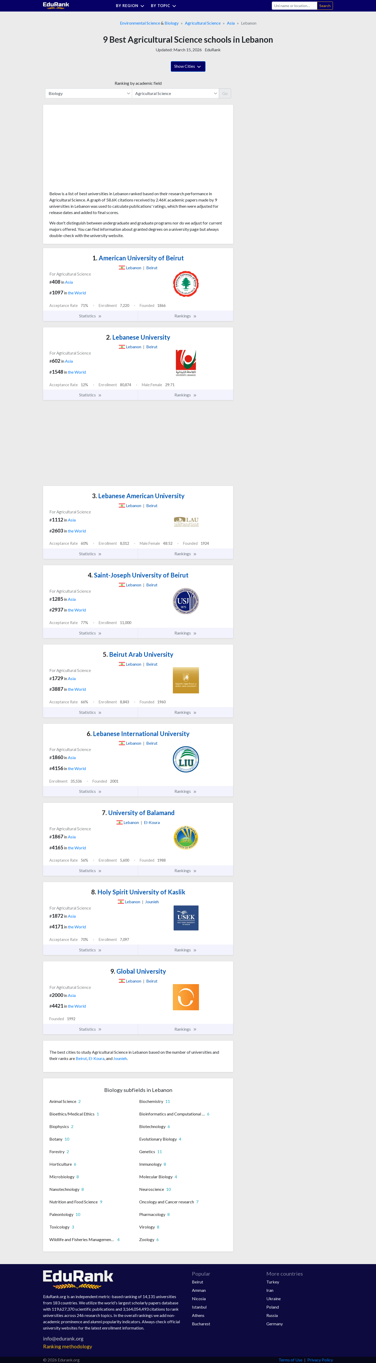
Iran (269, 1290)
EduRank (213, 49)
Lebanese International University (138, 733)
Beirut (81, 1058)
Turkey (272, 1281)
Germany (274, 1323)
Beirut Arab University (138, 654)
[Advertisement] (88, 149)
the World (77, 292)
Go (225, 93)
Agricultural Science (203, 22)
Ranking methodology (67, 1346)
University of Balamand (138, 812)
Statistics (90, 315)
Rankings (185, 315)
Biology (171, 22)
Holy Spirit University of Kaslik (138, 892)
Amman (199, 1290)
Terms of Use (290, 1359)
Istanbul (199, 1306)
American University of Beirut (138, 258)
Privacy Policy (320, 1359)
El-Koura (96, 1058)
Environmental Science (140, 22)
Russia (272, 1315)
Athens (198, 1315)
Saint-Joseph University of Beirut (138, 575)
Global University (138, 971)
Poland (272, 1306)
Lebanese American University (138, 496)
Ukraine (273, 1298)
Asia (231, 22)
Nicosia (199, 1298)
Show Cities (188, 67)
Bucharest (201, 1323)
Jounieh (120, 1058)
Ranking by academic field (138, 83)
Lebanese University (138, 337)
